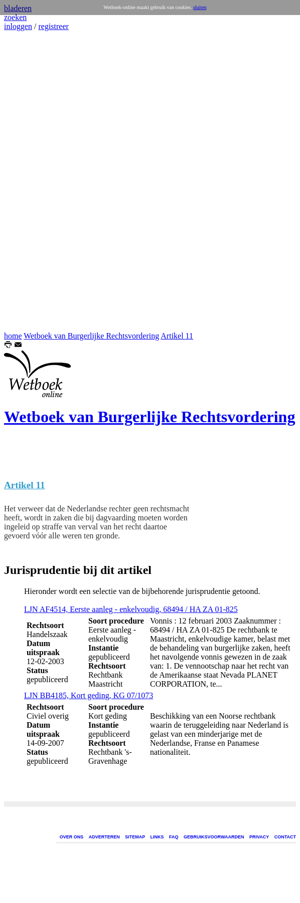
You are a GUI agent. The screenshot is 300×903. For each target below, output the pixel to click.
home (13, 336)
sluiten (200, 7)
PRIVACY (259, 836)
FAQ (174, 836)
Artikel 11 (177, 336)
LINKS (157, 836)
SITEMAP (135, 836)
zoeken (15, 17)
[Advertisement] (34, 181)
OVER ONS (72, 836)
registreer (53, 26)
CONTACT (285, 836)
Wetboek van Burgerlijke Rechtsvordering (91, 336)
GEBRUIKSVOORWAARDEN (214, 836)
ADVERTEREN (104, 836)
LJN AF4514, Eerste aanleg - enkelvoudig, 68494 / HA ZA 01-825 (131, 609)
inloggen (18, 26)
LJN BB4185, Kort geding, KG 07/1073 (88, 695)
